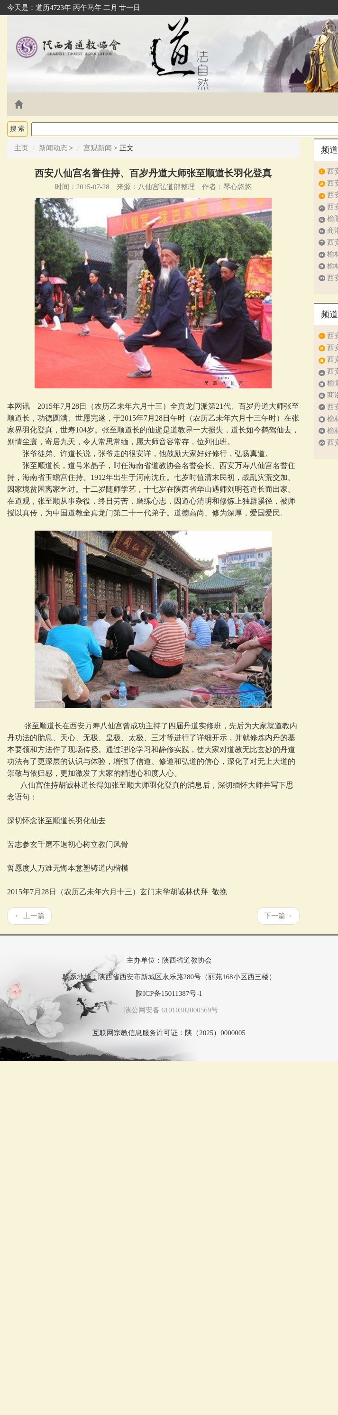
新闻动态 (53, 148)
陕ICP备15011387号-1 (169, 993)
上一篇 (29, 915)
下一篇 (278, 915)
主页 (21, 148)
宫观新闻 (97, 148)
